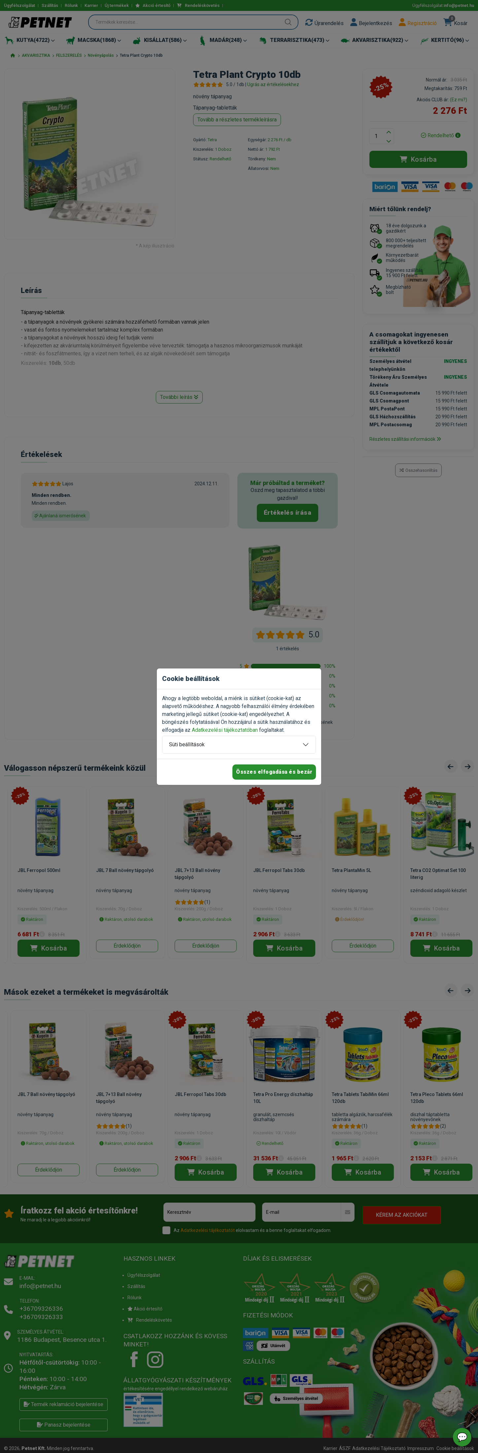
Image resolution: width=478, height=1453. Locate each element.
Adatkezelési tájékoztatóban (225, 730)
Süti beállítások (187, 744)
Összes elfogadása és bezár (274, 772)
